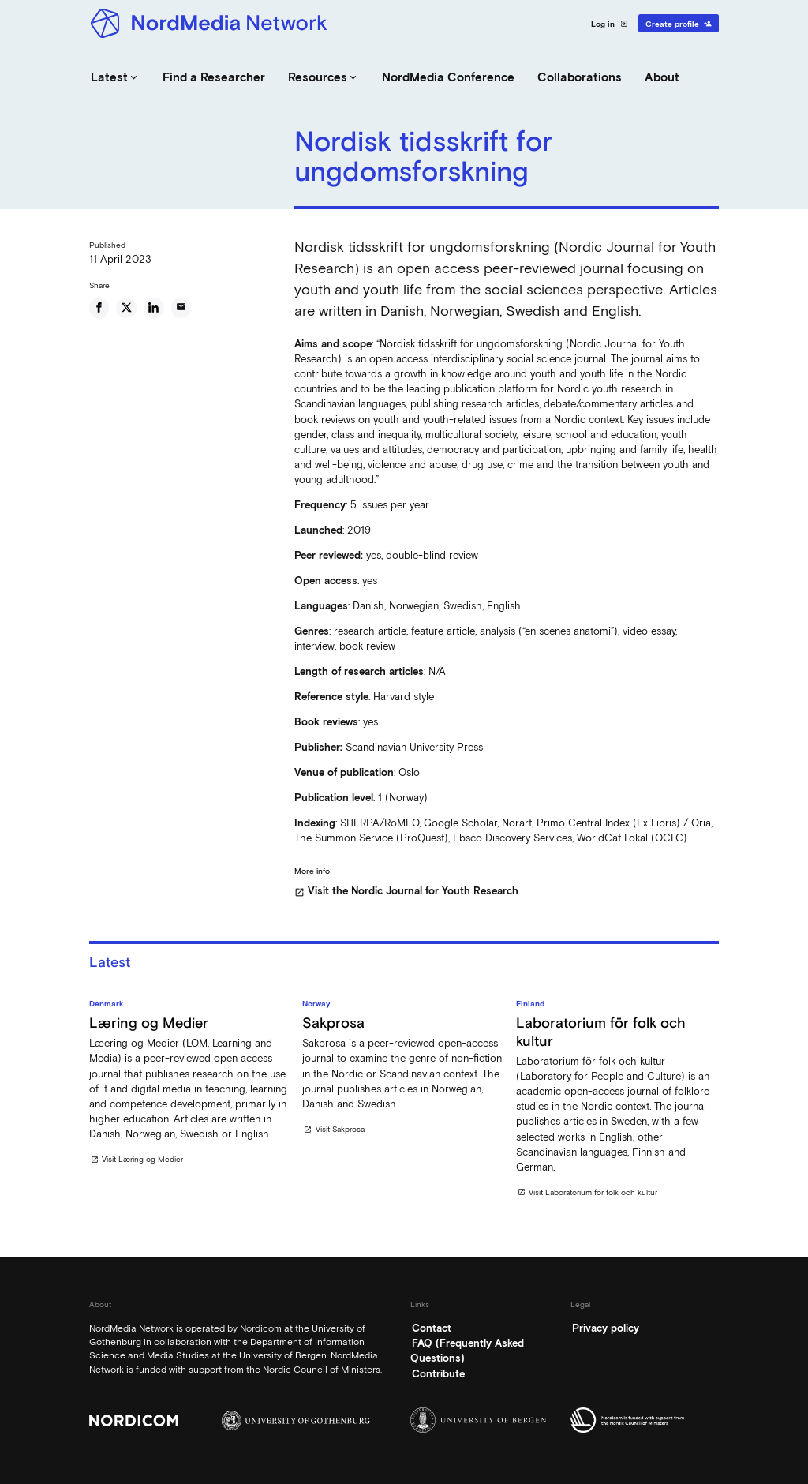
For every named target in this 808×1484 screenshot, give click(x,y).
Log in (609, 23)
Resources (323, 77)
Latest (115, 77)
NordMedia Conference (448, 77)
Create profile (679, 23)
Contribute (438, 1374)
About (662, 77)
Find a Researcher (214, 77)
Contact (431, 1328)
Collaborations (579, 77)
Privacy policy (605, 1328)
